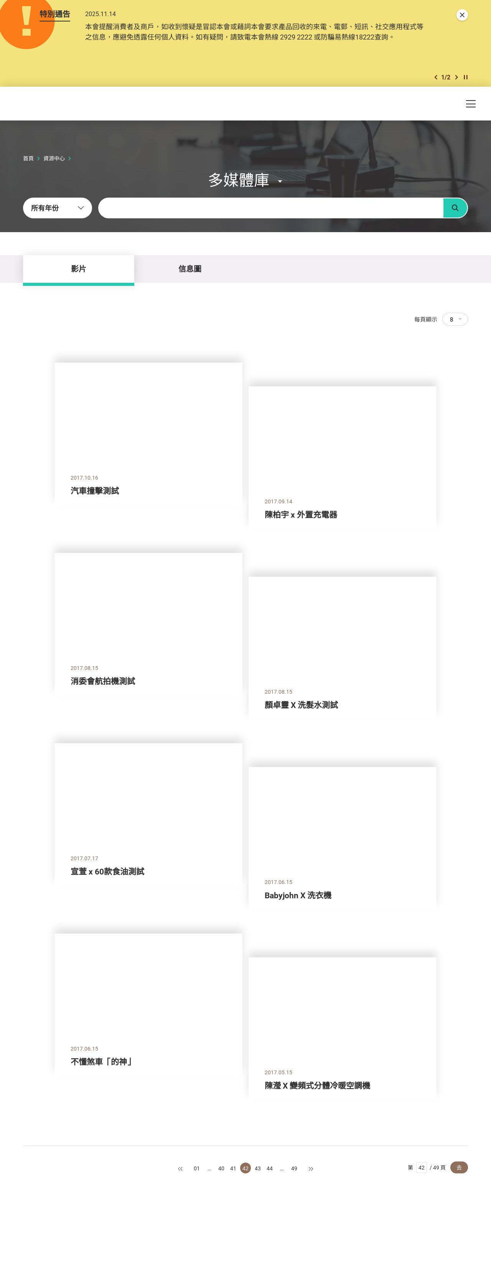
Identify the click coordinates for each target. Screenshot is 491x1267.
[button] (435, 77)
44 (270, 1168)
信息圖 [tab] (189, 269)
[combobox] (57, 208)
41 (233, 1168)
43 (258, 1168)
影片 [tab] (78, 269)
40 (221, 1168)
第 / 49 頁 (427, 1167)
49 (294, 1168)
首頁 (28, 158)
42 (245, 1168)
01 (197, 1168)
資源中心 (54, 158)
